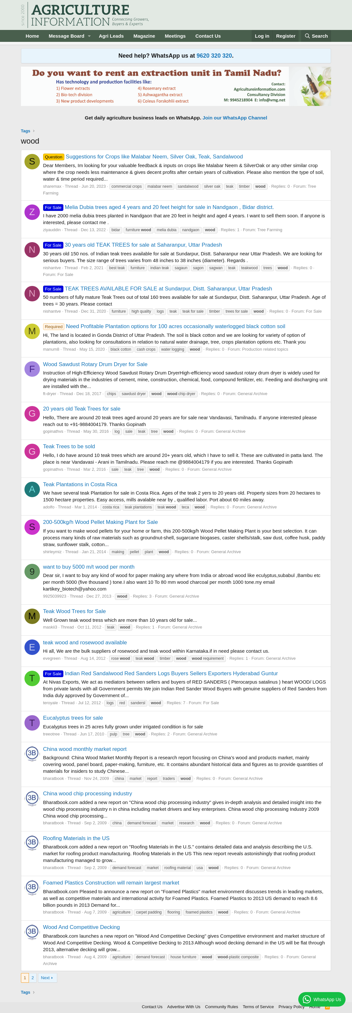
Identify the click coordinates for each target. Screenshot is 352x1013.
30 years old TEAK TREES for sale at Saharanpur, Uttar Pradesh (132, 245)
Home (32, 36)
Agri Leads (111, 36)
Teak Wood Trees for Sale (74, 611)
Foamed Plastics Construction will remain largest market (111, 883)
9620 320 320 (214, 55)
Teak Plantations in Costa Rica (80, 484)
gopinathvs (53, 431)
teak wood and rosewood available (85, 642)
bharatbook (53, 778)
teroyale (50, 702)
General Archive (252, 393)
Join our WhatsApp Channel (235, 117)
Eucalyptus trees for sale (73, 718)
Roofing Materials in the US (76, 838)
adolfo (48, 507)
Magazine (144, 36)
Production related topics (265, 349)
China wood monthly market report (85, 749)
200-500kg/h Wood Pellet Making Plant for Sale (100, 522)
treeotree (51, 734)
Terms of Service (258, 1006)
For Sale (65, 274)
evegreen (51, 658)
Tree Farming (270, 229)
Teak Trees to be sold (69, 446)
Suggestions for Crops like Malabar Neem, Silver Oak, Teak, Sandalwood (143, 157)
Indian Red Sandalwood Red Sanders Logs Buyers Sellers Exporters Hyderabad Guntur (160, 673)
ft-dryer (49, 393)
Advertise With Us (183, 1006)
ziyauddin (52, 229)
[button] (89, 36)
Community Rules (221, 1006)
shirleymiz (52, 551)
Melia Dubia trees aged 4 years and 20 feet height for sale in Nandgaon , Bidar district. (158, 207)
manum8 (51, 349)
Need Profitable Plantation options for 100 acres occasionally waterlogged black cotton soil (164, 326)
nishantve (52, 267)
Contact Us (208, 36)
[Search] (316, 36)
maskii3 (50, 627)
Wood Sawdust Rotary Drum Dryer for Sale (95, 364)
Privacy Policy (292, 1006)
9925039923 (54, 596)
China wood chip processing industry (87, 794)
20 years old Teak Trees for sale (82, 409)
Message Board (66, 36)
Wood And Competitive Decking (81, 927)
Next (45, 977)
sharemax (52, 186)
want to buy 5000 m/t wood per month (88, 567)
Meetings (175, 36)
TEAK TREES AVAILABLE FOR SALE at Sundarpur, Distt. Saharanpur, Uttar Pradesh (157, 289)
